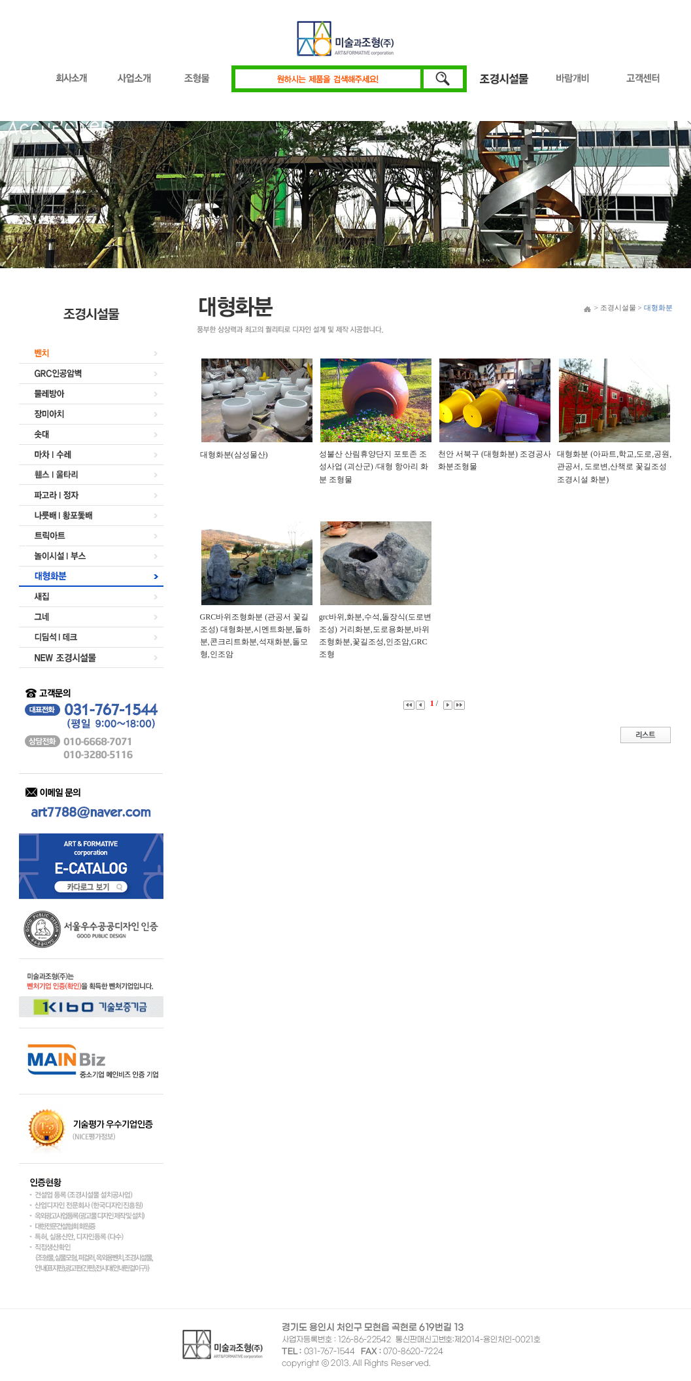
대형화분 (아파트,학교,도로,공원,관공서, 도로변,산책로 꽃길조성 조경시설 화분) (614, 466)
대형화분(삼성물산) (234, 454)
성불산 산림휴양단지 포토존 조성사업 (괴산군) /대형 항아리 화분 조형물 (373, 466)
